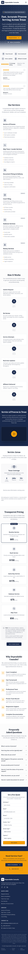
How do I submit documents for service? (14, 780)
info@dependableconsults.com (10, 923)
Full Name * (6, 802)
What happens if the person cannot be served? (14, 760)
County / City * (6, 822)
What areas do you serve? (14, 755)
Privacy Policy (13, 949)
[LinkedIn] (7, 887)
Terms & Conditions (3, 949)
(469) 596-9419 (14, 869)
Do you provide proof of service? (14, 765)
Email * (5, 809)
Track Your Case (5, 899)
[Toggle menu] (26, 2)
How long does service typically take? (14, 750)
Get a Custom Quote (14, 644)
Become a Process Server (7, 903)
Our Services (4, 901)
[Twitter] (4, 887)
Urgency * (5, 835)
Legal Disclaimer (22, 949)
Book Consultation (5, 896)
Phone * (5, 815)
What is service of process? (14, 746)
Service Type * (6, 828)
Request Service (14, 37)
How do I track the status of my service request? (14, 770)
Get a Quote (14, 842)
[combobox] (14, 831)
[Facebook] (2, 887)
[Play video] (14, 434)
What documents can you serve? (14, 775)
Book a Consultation (14, 42)
